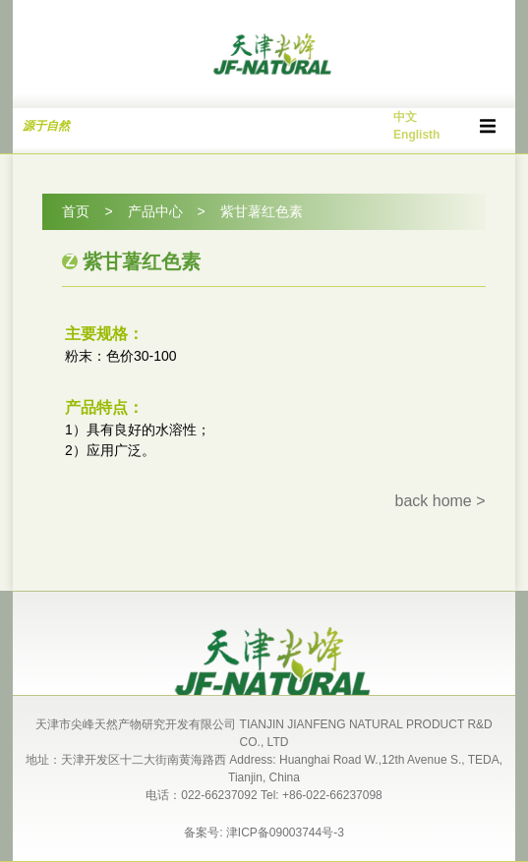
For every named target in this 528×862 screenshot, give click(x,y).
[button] (487, 126)
